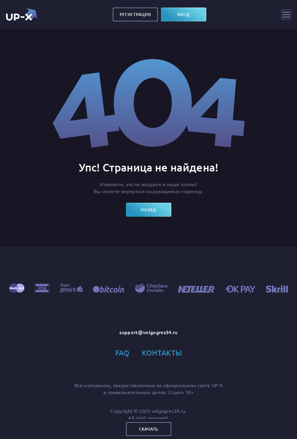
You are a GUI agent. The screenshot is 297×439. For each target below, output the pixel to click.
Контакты (162, 352)
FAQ (122, 352)
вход (183, 14)
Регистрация (135, 14)
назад (148, 209)
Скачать (148, 429)
